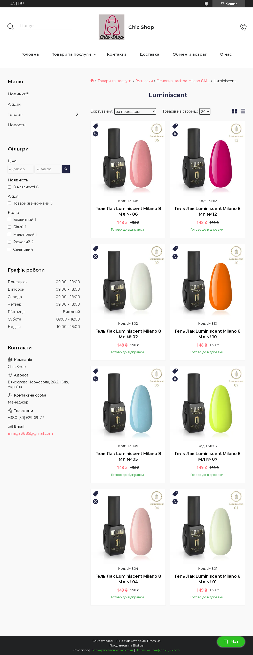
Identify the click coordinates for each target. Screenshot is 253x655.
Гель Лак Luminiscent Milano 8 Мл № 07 (208, 456)
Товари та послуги (71, 54)
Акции (14, 104)
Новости (17, 124)
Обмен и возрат (190, 54)
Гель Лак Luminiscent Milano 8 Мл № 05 (128, 456)
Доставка (149, 54)
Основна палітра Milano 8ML (183, 81)
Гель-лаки (144, 81)
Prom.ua (154, 641)
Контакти (116, 54)
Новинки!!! (18, 93)
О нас (226, 54)
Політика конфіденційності (158, 650)
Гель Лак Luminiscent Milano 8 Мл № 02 (128, 334)
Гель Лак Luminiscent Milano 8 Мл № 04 (128, 579)
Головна (30, 54)
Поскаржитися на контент (112, 650)
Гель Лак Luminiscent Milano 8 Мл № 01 (208, 579)
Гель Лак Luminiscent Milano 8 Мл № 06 (128, 211)
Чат (231, 641)
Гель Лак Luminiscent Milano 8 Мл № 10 (208, 334)
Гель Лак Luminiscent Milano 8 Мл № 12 (208, 211)
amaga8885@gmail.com (30, 433)
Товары (15, 114)
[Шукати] (11, 27)
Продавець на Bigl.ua (126, 645)
